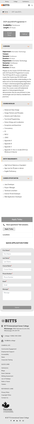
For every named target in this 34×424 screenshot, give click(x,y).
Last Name (6, 258)
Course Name (7, 266)
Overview (17, 46)
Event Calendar (5, 373)
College (15, 1)
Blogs (3, 370)
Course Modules (17, 104)
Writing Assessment (7, 376)
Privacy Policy (5, 392)
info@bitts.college (10, 340)
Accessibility (5, 354)
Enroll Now (9, 34)
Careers (3, 384)
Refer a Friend (5, 381)
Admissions (4, 368)
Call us (24, 34)
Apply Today (9, 229)
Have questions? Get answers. (15, 225)
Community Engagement (8, 349)
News (3, 357)
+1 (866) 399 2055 (15, 336)
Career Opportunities (17, 178)
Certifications (25, 1)
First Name (6, 250)
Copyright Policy (6, 395)
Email (5, 281)
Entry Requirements (17, 159)
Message (6, 289)
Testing (7, 1)
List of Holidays (6, 379)
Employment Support (7, 351)
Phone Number (8, 273)
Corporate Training (7, 360)
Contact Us (4, 398)
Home (5, 12)
